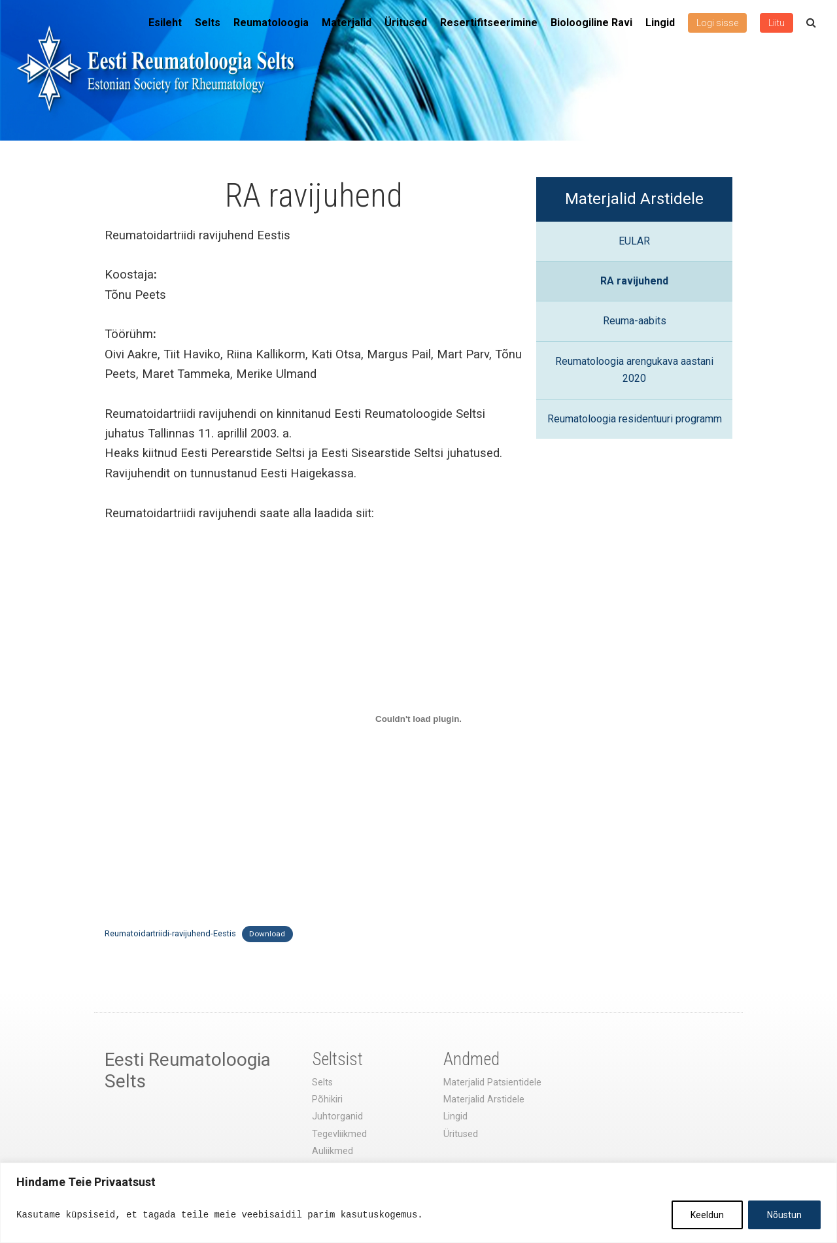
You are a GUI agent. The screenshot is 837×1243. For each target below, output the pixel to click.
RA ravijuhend (634, 281)
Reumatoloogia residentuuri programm (634, 419)
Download (267, 933)
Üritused (405, 22)
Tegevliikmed (339, 1134)
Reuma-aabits (634, 321)
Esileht (165, 22)
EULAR (634, 241)
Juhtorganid (337, 1116)
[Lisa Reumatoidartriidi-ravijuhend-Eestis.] (418, 719)
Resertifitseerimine (489, 22)
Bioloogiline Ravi (591, 22)
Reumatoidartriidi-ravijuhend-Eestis (170, 933)
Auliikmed (332, 1151)
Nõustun (784, 1215)
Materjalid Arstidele (634, 199)
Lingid (660, 22)
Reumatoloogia (271, 22)
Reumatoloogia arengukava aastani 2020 (634, 369)
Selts (207, 22)
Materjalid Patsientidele (492, 1082)
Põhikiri (327, 1099)
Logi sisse (717, 23)
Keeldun (707, 1215)
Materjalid (346, 22)
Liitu (776, 23)
